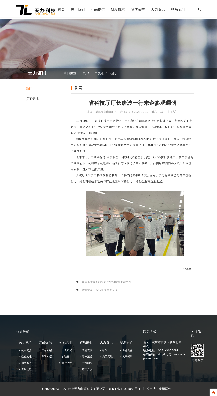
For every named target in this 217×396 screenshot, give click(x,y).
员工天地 (32, 99)
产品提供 (98, 9)
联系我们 (178, 9)
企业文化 (25, 356)
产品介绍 (45, 350)
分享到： (188, 268)
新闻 (29, 88)
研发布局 (65, 350)
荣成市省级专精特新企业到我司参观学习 (106, 281)
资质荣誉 (138, 9)
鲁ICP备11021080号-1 (124, 388)
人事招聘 (126, 356)
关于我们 (78, 9)
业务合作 (126, 350)
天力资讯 (158, 9)
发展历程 (25, 369)
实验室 (64, 356)
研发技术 (118, 9)
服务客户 (25, 363)
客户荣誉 (86, 356)
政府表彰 (86, 350)
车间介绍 (45, 356)
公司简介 (25, 350)
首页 (61, 9)
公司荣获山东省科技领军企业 (99, 290)
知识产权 (65, 363)
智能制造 (86, 363)
